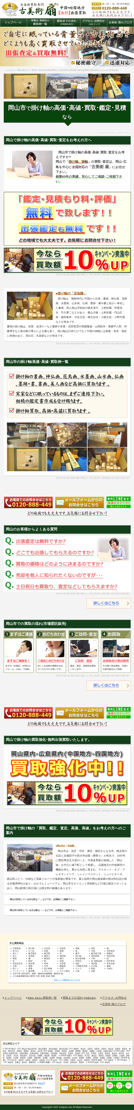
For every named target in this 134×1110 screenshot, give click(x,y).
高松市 (10, 1062)
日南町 (102, 1058)
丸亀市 (17, 1062)
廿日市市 (32, 1055)
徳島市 (110, 1060)
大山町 (74, 1058)
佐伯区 (77, 1053)
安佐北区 (62, 1053)
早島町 (57, 1051)
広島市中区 (13, 1053)
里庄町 (64, 1051)
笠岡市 (97, 1049)
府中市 (121, 1053)
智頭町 (8, 1058)
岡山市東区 (42, 1049)
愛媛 (47, 1062)
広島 (122, 1051)
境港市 (101, 1055)
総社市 (110, 1049)
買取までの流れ (79, 997)
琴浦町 (45, 1058)
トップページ (13, 997)
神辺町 (53, 1055)
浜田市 (21, 1060)
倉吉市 (94, 1055)
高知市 (107, 1062)
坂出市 (24, 1062)
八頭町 (15, 1058)
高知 (96, 1062)
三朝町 (29, 1058)
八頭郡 (121, 1055)
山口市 (79, 1060)
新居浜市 (73, 1062)
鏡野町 (78, 1051)
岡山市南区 (53, 1049)
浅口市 (40, 1051)
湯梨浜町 (37, 1058)
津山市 (83, 1049)
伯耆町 (88, 1058)
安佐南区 (54, 1053)
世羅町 (40, 1055)
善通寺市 (32, 1062)
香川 (125, 1060)
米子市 (87, 1055)
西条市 (81, 1062)
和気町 (50, 1051)
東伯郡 (22, 1058)
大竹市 (15, 1055)
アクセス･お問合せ (114, 997)
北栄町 (52, 1058)
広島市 (5, 1053)
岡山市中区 (32, 1049)
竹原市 (93, 1053)
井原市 (103, 1049)
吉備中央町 (107, 1051)
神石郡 (47, 1055)
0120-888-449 (114, 8)
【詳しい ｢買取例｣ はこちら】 (67, 980)
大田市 (41, 1060)
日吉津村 (66, 1058)
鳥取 (69, 1055)
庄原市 (8, 1055)
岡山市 (24, 1049)
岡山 (13, 1049)
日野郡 (95, 1058)
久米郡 (98, 1051)
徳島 (99, 1060)
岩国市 (86, 1060)
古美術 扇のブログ (114, 1004)
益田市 (34, 1060)
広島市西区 (44, 1053)
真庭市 (26, 1051)
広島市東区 (23, 1053)
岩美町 (114, 1055)
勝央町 (85, 1051)
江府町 (116, 1058)
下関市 (65, 1060)
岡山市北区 (63, 1049)
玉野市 (90, 1049)
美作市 (33, 1051)
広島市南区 (34, 1053)
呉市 (87, 1053)
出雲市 (28, 1060)
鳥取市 (80, 1055)
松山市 (59, 1062)
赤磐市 (19, 1051)
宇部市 (72, 1060)
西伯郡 (59, 1058)
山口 (54, 1060)
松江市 (14, 1060)
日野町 (109, 1058)
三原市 (100, 1053)
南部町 (81, 1058)
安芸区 (70, 1053)
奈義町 (92, 1051)
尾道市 (107, 1053)
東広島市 (23, 1055)
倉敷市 (76, 1049)
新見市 (124, 1049)
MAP (41, 1083)
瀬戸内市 (11, 1051)
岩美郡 (108, 1055)
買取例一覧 (42, 997)
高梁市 (117, 1049)
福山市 (114, 1053)
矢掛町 (71, 1051)
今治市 (65, 1062)
